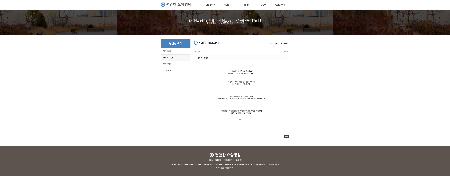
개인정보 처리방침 (215, 160)
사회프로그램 (168, 58)
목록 (286, 136)
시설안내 (227, 4)
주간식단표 (167, 70)
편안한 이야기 (168, 51)
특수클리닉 (245, 4)
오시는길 (239, 160)
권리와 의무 (228, 160)
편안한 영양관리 (168, 64)
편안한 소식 (280, 4)
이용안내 (262, 4)
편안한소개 (210, 4)
